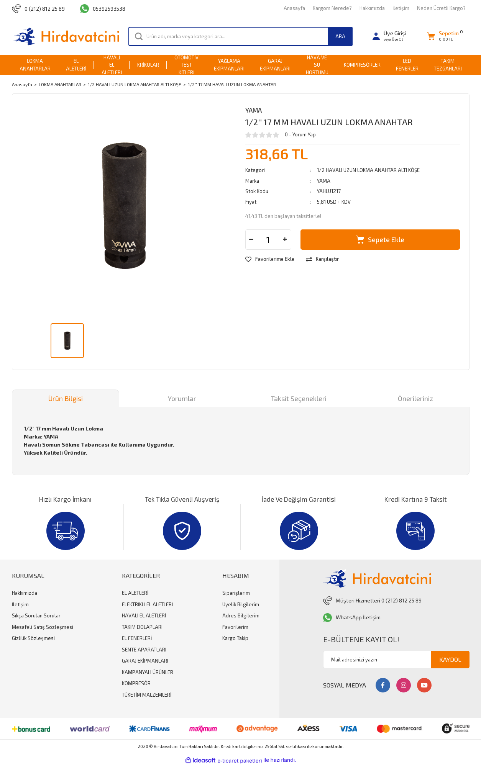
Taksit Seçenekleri (299, 398)
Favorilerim (235, 627)
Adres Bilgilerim (240, 615)
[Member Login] (389, 36)
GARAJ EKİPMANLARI (145, 661)
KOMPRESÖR (136, 683)
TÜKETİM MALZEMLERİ (146, 695)
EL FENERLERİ (137, 638)
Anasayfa (294, 8)
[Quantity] (268, 239)
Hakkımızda (372, 8)
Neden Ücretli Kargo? (441, 8)
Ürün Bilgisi (65, 398)
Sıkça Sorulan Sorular (36, 615)
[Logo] (66, 36)
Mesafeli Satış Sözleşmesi (42, 627)
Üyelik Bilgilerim (240, 604)
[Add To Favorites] (269, 259)
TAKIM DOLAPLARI (142, 627)
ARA (340, 36)
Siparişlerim (236, 593)
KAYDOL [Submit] (450, 659)
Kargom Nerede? (332, 8)
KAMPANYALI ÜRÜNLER (147, 672)
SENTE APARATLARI (144, 650)
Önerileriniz (415, 398)
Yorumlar (182, 398)
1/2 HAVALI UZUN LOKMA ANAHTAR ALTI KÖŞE (368, 170)
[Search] (240, 36)
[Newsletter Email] (396, 659)
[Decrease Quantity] (251, 239)
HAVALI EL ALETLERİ (144, 615)
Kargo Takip (235, 638)
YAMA (253, 110)
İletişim (400, 8)
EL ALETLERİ (135, 593)
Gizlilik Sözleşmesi (33, 638)
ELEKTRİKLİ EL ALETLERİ (147, 604)
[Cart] (443, 36)
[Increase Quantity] (285, 239)
